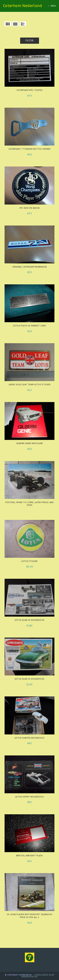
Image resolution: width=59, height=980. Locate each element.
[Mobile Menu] (52, 6)
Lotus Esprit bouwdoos (29, 797)
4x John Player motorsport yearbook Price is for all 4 (29, 916)
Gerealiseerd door (44, 975)
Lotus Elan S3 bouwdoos (30, 620)
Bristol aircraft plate (29, 855)
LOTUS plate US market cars (29, 325)
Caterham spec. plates (29, 90)
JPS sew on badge (29, 208)
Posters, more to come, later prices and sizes (29, 504)
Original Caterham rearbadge (29, 267)
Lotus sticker (29, 561)
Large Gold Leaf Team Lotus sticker (30, 384)
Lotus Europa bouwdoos (29, 738)
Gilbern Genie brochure (29, 443)
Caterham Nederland (22, 5)
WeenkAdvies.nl (29, 977)
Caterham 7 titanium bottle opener (29, 149)
